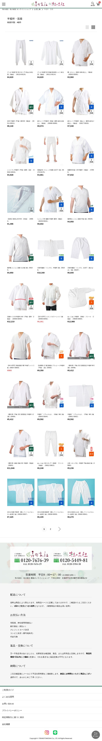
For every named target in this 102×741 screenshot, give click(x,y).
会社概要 (6, 724)
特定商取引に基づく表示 (13, 717)
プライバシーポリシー (12, 710)
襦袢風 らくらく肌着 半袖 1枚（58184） (81, 219)
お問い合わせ (8, 704)
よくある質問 (8, 697)
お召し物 (37, 9)
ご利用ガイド (8, 690)
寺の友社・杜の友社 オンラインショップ (16, 9)
